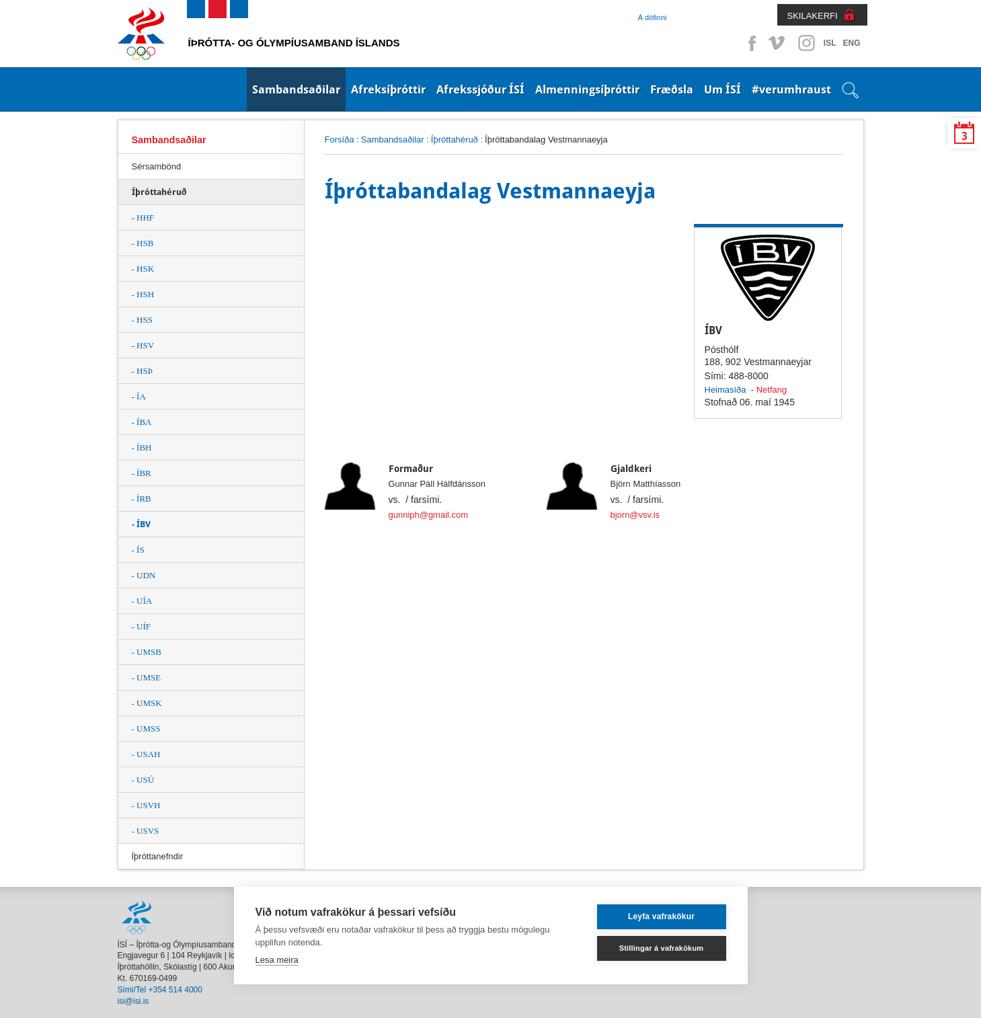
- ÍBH (142, 447)
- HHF (143, 217)
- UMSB (146, 652)
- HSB (143, 243)
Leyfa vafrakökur (661, 916)
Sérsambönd (157, 166)
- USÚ (143, 780)
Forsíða (339, 139)
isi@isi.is (133, 1001)
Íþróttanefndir (158, 856)
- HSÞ (142, 371)
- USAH (146, 754)
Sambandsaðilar (296, 89)
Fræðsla (671, 89)
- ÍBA (142, 422)
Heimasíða (725, 390)
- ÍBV (141, 524)
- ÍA (139, 396)
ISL (830, 43)
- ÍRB (141, 499)
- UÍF (141, 626)
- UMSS (146, 728)
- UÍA (142, 601)
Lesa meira (277, 960)
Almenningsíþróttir (587, 89)
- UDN (144, 575)
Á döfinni (652, 17)
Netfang (771, 390)
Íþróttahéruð (454, 139)
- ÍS (138, 550)
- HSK (143, 269)
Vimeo (778, 43)
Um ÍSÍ (722, 89)
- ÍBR (141, 473)
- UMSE (146, 677)
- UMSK (147, 703)
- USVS (145, 831)
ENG (851, 43)
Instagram (806, 43)
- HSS (142, 320)
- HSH (143, 294)
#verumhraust (791, 89)
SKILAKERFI (812, 16)
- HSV (143, 345)
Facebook (749, 43)
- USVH (146, 805)
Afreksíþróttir (388, 89)
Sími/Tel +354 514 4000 (160, 989)
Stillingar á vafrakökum (661, 948)
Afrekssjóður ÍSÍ (480, 89)
